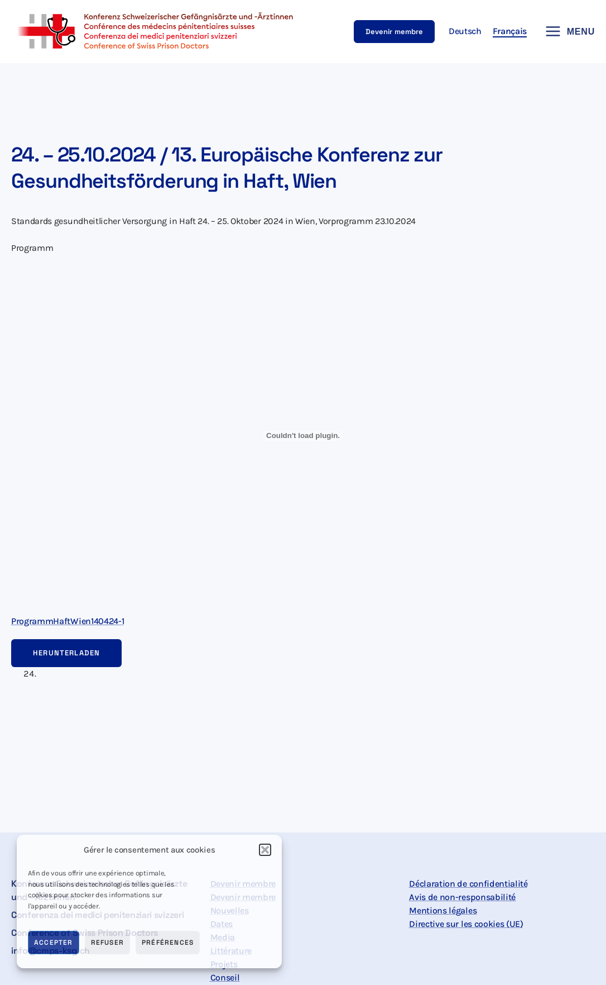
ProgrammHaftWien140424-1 (67, 621)
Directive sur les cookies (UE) (466, 924)
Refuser (107, 942)
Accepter (53, 942)
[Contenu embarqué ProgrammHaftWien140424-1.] (303, 435)
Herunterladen (66, 653)
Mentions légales (443, 910)
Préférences (168, 942)
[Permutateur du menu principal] (566, 31)
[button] (265, 849)
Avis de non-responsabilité (462, 897)
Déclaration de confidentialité (468, 883)
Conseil (225, 977)
